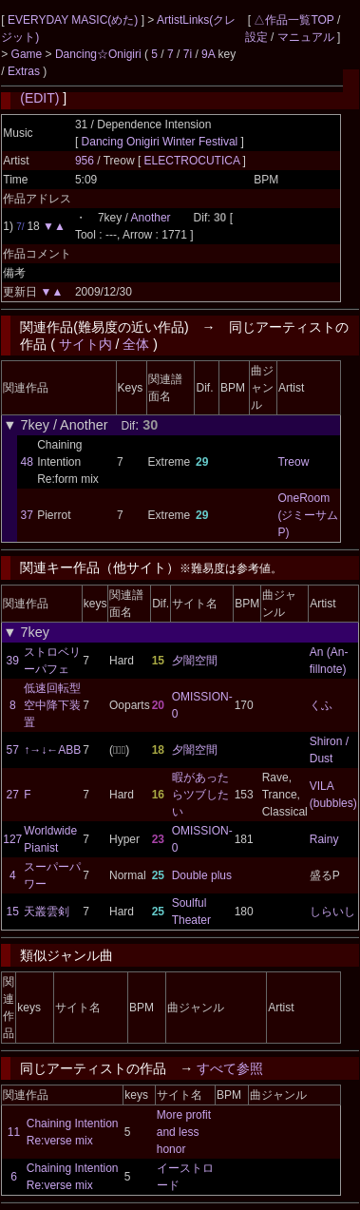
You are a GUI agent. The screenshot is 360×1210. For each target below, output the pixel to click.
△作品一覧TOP (293, 20)
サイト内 (85, 344)
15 (13, 911)
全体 (136, 344)
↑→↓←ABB (52, 750)
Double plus (202, 875)
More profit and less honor (184, 1132)
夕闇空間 (195, 660)
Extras (24, 71)
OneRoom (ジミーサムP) (307, 515)
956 (84, 160)
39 (13, 660)
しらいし (332, 911)
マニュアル (305, 37)
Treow (293, 462)
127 (12, 839)
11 (14, 1132)
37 (27, 515)
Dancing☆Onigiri (99, 54)
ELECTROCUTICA (193, 160)
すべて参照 (230, 1068)
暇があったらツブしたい (200, 794)
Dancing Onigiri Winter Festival (160, 141)
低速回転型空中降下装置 (52, 705)
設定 (256, 37)
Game (28, 54)
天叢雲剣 (46, 911)
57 (13, 750)
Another (151, 217)
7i (187, 54)
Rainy (324, 839)
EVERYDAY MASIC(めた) (75, 20)
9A (208, 54)
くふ (321, 705)
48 (27, 462)
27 (13, 794)
